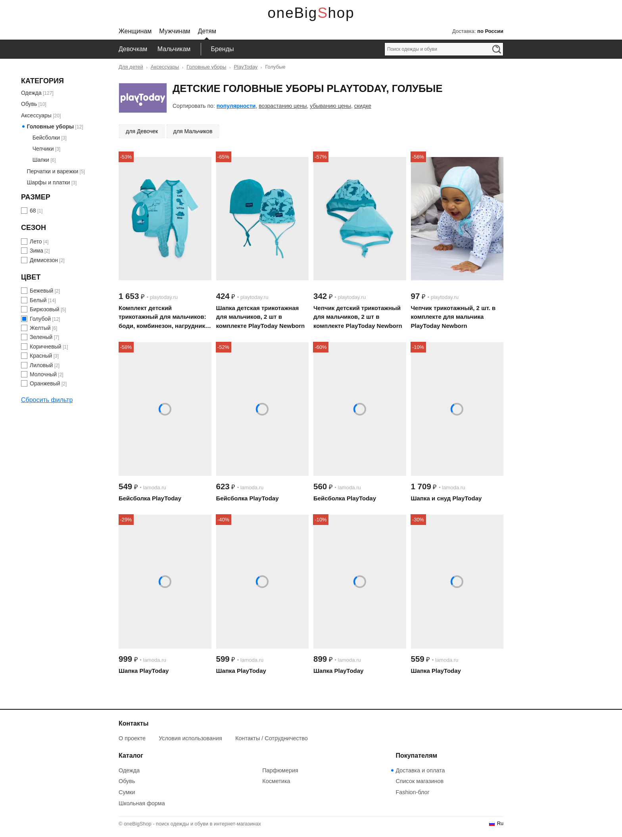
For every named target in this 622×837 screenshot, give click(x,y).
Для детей (131, 67)
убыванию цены (330, 106)
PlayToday (245, 67)
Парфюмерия (280, 770)
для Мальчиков (193, 131)
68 (33, 210)
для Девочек (142, 131)
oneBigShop (311, 13)
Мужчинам (174, 31)
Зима (36, 250)
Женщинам (135, 31)
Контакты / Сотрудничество (271, 738)
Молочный (43, 374)
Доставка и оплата (420, 770)
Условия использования (190, 738)
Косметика (276, 781)
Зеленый (41, 337)
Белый (38, 300)
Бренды (222, 49)
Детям (207, 31)
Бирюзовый (45, 309)
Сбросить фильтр (47, 399)
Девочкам (133, 49)
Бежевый (41, 290)
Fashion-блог (412, 792)
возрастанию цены (283, 106)
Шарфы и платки (48, 182)
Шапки (41, 160)
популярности (236, 106)
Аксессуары (165, 67)
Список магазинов (419, 781)
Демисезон (44, 260)
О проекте (132, 738)
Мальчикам (174, 49)
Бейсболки (46, 137)
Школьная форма (142, 803)
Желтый (40, 328)
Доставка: (477, 31)
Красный (41, 355)
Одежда (31, 93)
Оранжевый (45, 383)
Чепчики (43, 149)
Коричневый (45, 346)
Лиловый (41, 365)
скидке (362, 106)
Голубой (40, 319)
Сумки (127, 792)
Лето (36, 241)
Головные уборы (206, 67)
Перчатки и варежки (52, 171)
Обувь (29, 104)
